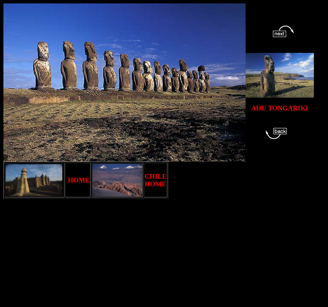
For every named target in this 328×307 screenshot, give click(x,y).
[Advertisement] (158, 218)
